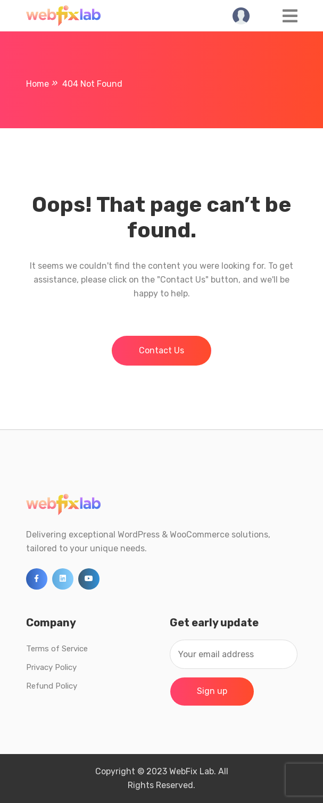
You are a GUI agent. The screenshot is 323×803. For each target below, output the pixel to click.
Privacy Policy (51, 667)
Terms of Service (57, 648)
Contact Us (161, 350)
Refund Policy (51, 686)
